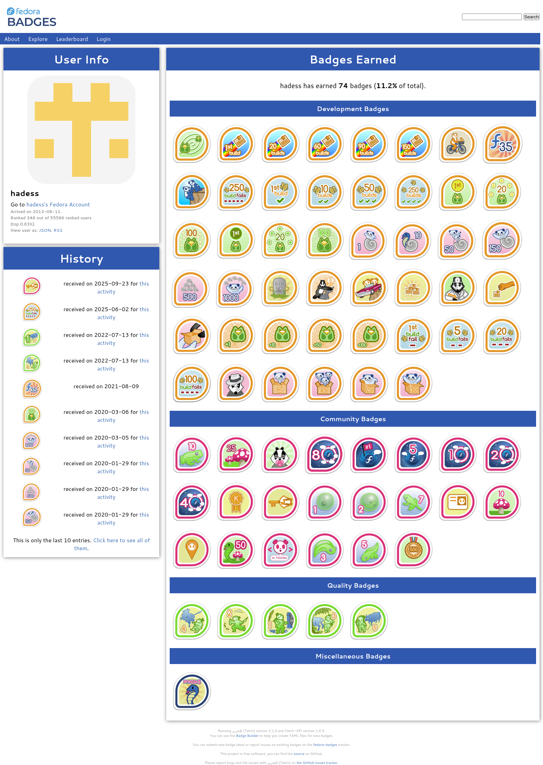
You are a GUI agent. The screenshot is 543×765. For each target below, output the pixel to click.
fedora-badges (325, 744)
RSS (58, 230)
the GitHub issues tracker (316, 762)
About (12, 39)
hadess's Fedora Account (58, 204)
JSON (45, 230)
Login (104, 39)
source (299, 753)
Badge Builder (247, 735)
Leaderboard (72, 39)
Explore (37, 39)
